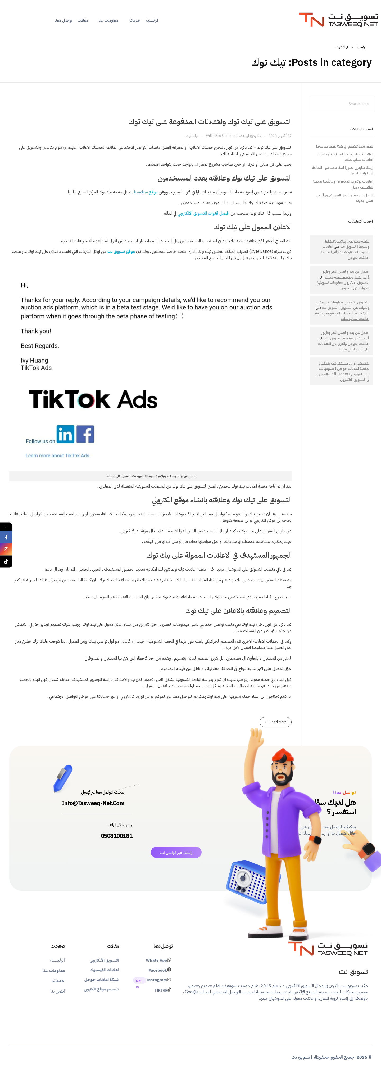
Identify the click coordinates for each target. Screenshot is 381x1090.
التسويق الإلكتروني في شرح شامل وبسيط (344, 146)
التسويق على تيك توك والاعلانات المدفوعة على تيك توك (210, 121)
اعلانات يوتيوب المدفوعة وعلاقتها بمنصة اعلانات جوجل (344, 252)
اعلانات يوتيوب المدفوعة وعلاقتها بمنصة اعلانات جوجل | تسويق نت (344, 365)
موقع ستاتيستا (146, 192)
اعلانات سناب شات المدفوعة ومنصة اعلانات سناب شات (346, 157)
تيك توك (192, 135)
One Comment (226, 135)
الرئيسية (361, 47)
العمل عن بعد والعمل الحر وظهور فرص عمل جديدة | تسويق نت (345, 274)
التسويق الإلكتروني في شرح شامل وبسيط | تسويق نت (346, 243)
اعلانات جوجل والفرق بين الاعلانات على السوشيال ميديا (343, 346)
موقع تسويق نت (121, 251)
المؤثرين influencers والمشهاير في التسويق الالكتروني (342, 376)
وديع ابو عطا (247, 135)
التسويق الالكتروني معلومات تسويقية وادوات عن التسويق (343, 285)
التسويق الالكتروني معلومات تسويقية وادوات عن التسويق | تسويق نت (343, 304)
